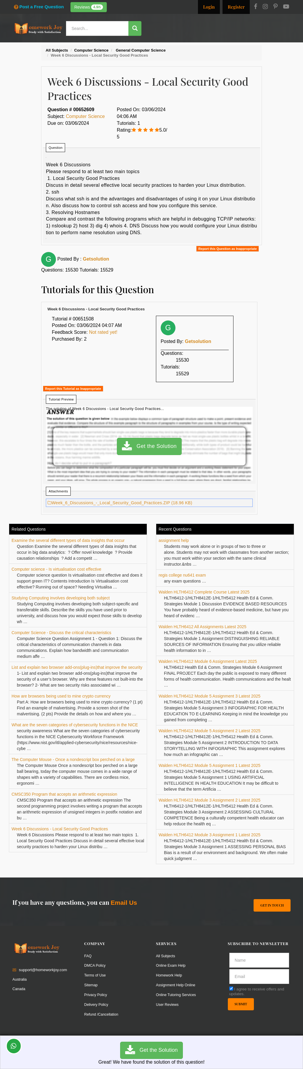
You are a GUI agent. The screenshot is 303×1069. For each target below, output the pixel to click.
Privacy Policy (96, 994)
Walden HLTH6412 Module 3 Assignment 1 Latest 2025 (209, 834)
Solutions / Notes (231, 45)
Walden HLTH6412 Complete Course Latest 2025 (204, 592)
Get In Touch (272, 904)
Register (236, 7)
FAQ (88, 955)
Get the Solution (149, 446)
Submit (241, 1004)
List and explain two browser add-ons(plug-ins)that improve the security (77, 667)
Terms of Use (95, 975)
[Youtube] (286, 7)
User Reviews (168, 1004)
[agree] (231, 988)
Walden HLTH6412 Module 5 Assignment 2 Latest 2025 (209, 730)
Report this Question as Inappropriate (227, 249)
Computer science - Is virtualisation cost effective (56, 569)
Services (148, 45)
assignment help (174, 540)
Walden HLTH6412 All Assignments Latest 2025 (202, 626)
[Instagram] (265, 7)
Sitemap (91, 984)
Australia (20, 979)
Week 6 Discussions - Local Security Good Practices (60, 829)
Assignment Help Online (177, 984)
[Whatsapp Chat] (14, 1046)
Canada (19, 988)
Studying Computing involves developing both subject (61, 598)
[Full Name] (259, 959)
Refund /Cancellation (102, 1014)
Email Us (124, 902)
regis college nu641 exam (182, 575)
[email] (259, 976)
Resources (173, 45)
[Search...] (100, 28)
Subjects (198, 45)
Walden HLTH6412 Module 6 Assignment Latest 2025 (208, 661)
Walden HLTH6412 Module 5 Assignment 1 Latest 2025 (209, 765)
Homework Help (170, 975)
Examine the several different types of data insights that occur (68, 540)
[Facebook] (255, 7)
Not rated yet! (103, 332)
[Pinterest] (275, 7)
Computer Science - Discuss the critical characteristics (61, 632)
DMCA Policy (95, 965)
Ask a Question (273, 45)
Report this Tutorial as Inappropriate (73, 388)
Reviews (88, 7)
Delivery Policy (97, 1004)
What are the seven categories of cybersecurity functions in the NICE (75, 724)
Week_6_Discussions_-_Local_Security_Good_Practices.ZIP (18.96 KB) (120, 502)
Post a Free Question (39, 6)
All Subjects (166, 955)
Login (209, 7)
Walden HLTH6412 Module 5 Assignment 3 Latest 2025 (209, 696)
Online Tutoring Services (177, 994)
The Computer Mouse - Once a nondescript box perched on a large (73, 759)
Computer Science (85, 116)
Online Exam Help (171, 965)
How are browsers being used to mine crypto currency (61, 696)
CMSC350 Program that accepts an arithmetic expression (64, 794)
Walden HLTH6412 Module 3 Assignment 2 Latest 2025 (209, 800)
